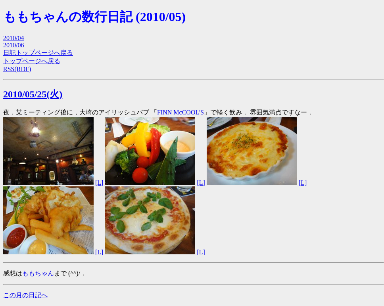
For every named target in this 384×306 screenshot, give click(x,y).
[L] (99, 182)
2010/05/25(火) (32, 94)
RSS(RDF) (17, 69)
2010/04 (13, 38)
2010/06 (13, 45)
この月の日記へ (25, 295)
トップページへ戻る (31, 61)
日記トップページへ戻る (38, 52)
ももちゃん (38, 273)
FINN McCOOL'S (180, 112)
